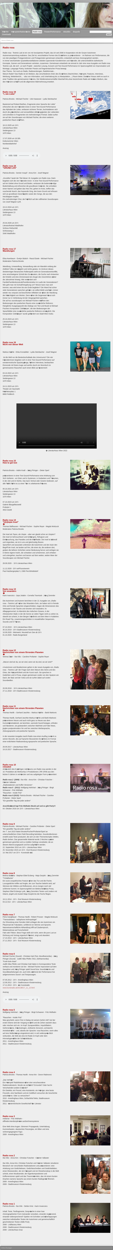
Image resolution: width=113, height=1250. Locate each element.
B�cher (5, 32)
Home (3, 40)
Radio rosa (37, 32)
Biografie (76, 32)
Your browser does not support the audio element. (21, 155)
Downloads (6, 34)
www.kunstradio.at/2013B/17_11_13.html (19, 988)
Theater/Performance (52, 32)
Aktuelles (66, 32)
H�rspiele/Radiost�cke (20, 32)
